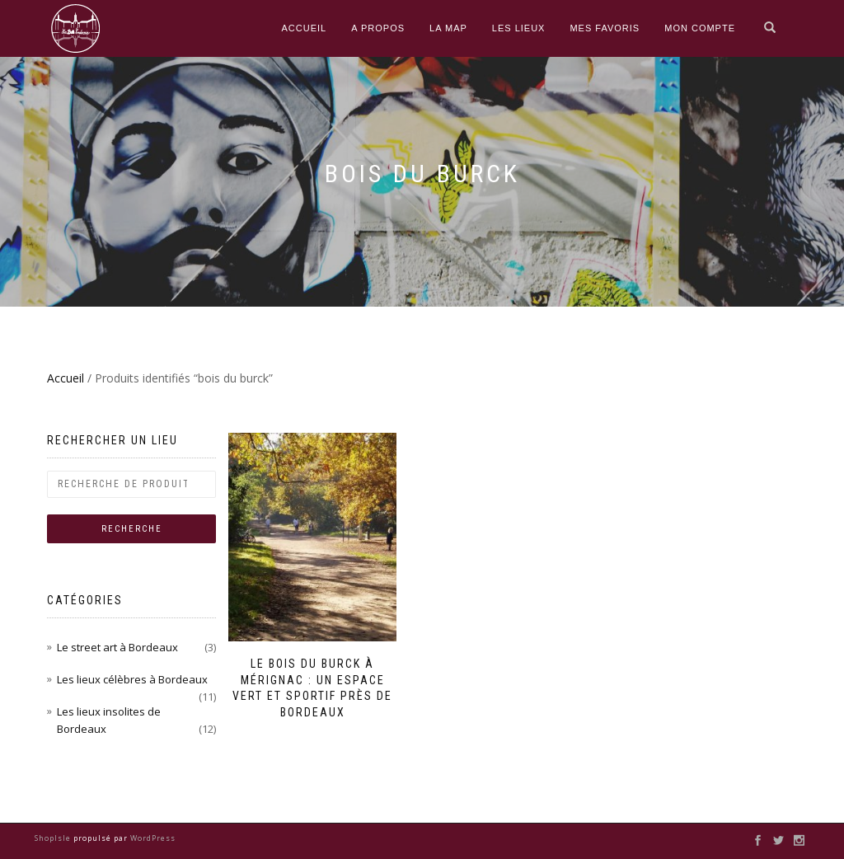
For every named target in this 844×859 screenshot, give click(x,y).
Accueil (304, 28)
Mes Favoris (605, 28)
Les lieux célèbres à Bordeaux (132, 679)
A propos (378, 28)
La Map (448, 28)
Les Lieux (519, 28)
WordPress (152, 838)
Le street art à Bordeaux (117, 647)
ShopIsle (54, 838)
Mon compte (699, 28)
